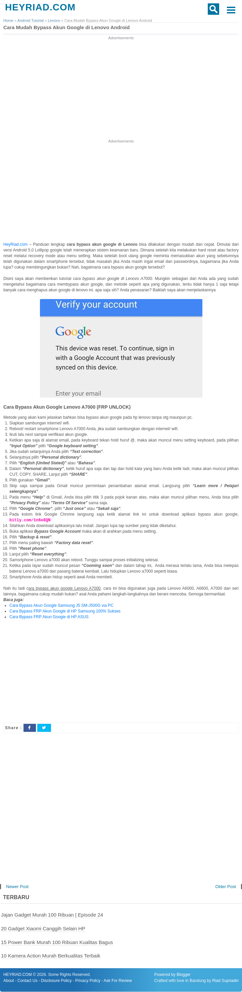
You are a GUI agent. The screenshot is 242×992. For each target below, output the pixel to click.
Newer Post (17, 886)
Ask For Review (118, 981)
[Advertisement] (121, 88)
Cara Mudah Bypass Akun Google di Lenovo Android (66, 27)
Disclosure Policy (56, 981)
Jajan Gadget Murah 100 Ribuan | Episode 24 (52, 915)
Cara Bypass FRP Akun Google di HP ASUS (49, 617)
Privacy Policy (87, 981)
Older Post (225, 886)
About (8, 981)
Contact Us (27, 981)
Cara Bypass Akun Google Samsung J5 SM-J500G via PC (61, 605)
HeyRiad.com (15, 244)
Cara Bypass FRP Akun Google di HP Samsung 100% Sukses (64, 611)
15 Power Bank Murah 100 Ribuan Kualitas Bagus (57, 942)
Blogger (183, 975)
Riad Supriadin (225, 981)
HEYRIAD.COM (40, 7)
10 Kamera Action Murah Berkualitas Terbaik (50, 956)
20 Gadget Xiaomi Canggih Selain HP (43, 929)
